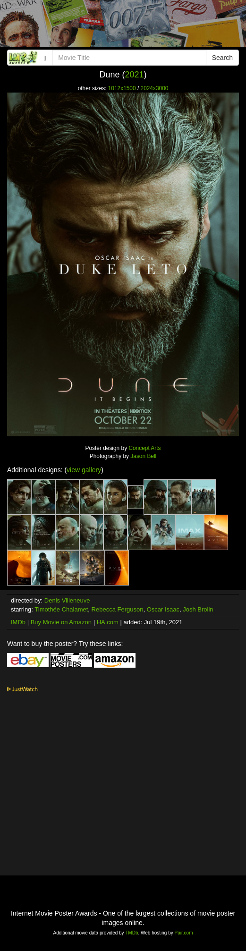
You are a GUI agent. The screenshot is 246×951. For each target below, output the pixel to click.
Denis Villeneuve (67, 600)
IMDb (18, 622)
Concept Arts (144, 448)
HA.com (108, 622)
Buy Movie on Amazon (61, 622)
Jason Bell (143, 456)
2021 (134, 74)
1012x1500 (122, 88)
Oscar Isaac (163, 609)
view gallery (84, 470)
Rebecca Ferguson (118, 609)
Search (222, 57)
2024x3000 (155, 88)
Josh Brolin (198, 609)
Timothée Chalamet (61, 609)
